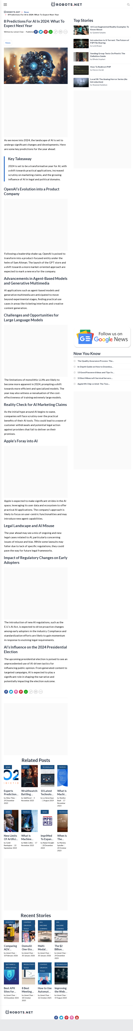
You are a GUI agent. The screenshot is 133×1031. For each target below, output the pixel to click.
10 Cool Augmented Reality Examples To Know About (109, 28)
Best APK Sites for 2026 (9, 991)
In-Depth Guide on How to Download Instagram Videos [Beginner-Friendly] (96, 366)
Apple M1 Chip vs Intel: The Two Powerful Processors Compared (93, 384)
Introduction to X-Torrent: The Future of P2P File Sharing (109, 41)
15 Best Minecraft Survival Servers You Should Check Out (94, 378)
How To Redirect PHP (100, 67)
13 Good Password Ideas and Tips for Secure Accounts (96, 372)
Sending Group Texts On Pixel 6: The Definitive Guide (107, 54)
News (8, 42)
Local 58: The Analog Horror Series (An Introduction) (108, 80)
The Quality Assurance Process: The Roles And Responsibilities (95, 361)
